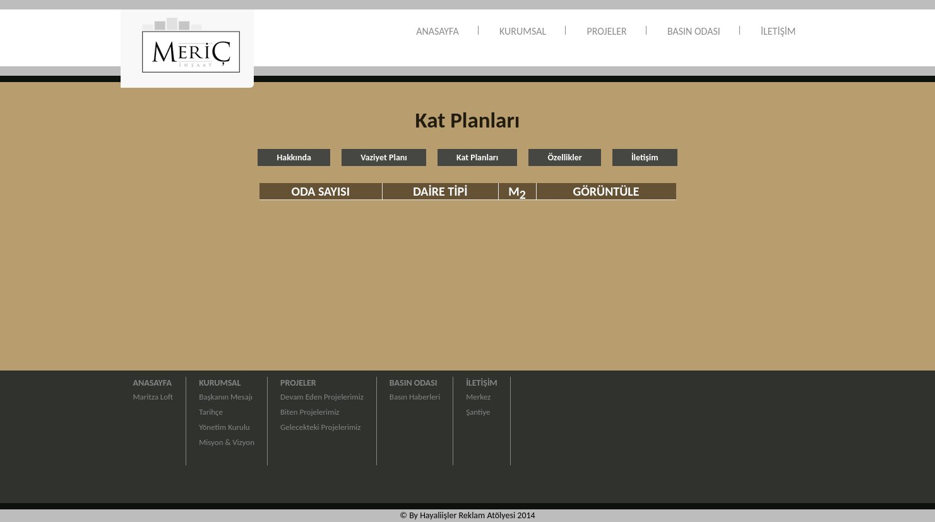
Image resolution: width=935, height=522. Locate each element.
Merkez (478, 396)
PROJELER (606, 31)
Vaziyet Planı (383, 157)
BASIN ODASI (693, 31)
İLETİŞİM (778, 31)
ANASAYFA (437, 31)
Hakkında (294, 157)
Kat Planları (477, 157)
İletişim (644, 157)
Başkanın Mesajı (226, 396)
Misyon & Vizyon (226, 442)
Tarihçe (211, 412)
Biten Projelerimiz (309, 412)
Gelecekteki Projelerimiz (320, 427)
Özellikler (564, 157)
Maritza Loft (153, 396)
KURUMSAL (522, 31)
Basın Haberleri (415, 396)
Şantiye (478, 412)
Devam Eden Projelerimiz (322, 396)
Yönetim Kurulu (224, 427)
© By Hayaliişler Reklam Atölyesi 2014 (467, 515)
